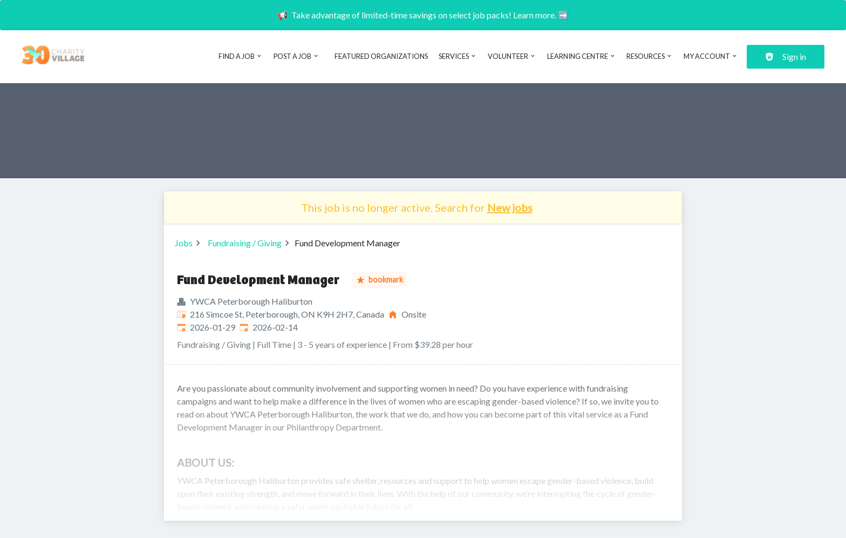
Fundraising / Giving (245, 243)
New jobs (510, 207)
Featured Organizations (381, 56)
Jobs (184, 243)
